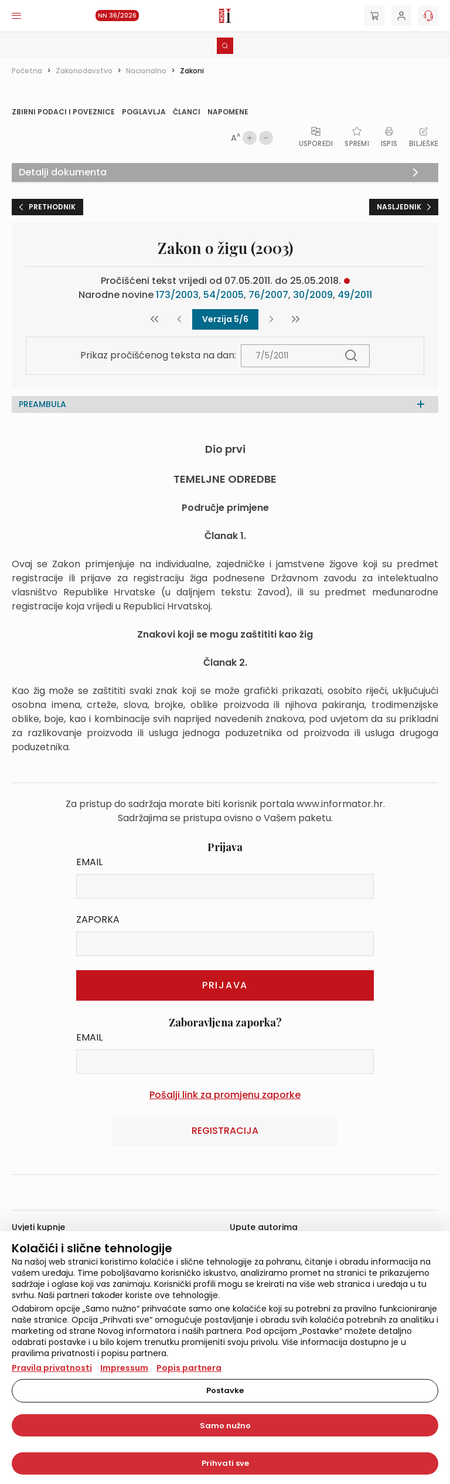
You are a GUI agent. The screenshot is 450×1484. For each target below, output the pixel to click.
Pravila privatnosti (52, 1368)
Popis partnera (188, 1368)
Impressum (124, 1368)
